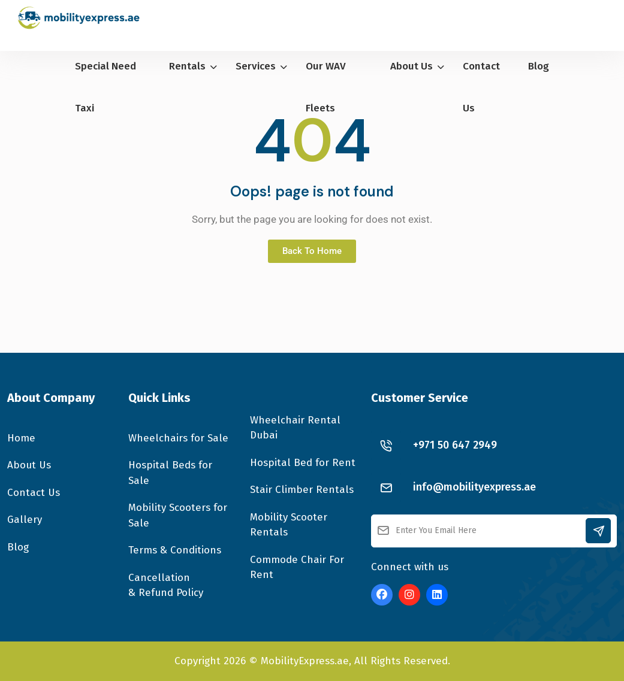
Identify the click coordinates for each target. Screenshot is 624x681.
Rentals (193, 66)
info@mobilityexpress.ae (474, 487)
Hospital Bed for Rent (302, 462)
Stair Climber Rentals (302, 489)
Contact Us (481, 87)
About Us (417, 66)
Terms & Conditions (174, 550)
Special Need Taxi (105, 87)
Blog (538, 66)
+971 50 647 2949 (455, 445)
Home (21, 438)
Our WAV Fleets (326, 87)
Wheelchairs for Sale (178, 438)
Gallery (24, 519)
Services (261, 66)
